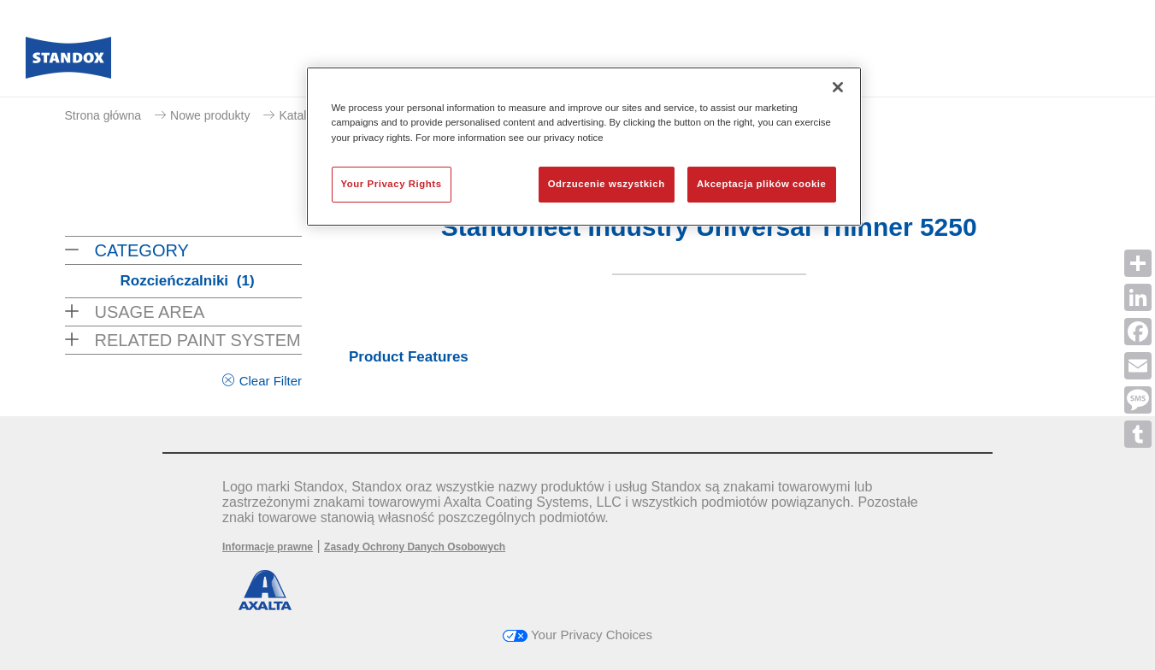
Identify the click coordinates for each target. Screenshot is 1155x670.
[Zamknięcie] (838, 87)
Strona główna (103, 115)
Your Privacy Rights (391, 184)
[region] (584, 146)
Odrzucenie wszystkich (606, 184)
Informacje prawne (267, 547)
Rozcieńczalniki (188, 281)
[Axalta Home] (68, 62)
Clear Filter (270, 380)
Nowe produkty (210, 115)
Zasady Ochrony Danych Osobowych (414, 547)
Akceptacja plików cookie (761, 184)
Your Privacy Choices (577, 634)
